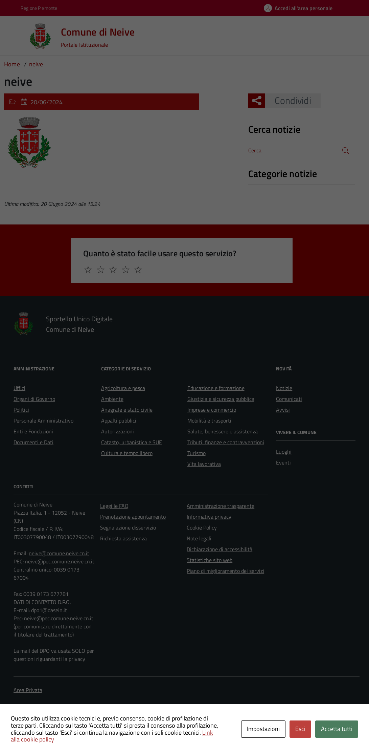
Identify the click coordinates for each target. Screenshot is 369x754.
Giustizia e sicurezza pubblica (220, 399)
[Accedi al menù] (15, 35)
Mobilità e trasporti (209, 420)
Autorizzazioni (117, 431)
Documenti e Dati (33, 442)
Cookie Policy (202, 527)
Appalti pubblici (118, 420)
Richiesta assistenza (123, 538)
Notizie (284, 388)
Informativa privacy (209, 517)
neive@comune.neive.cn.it (59, 553)
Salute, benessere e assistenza (222, 431)
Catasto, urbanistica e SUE (131, 442)
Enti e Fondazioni (33, 431)
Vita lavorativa (204, 464)
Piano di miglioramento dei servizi (225, 571)
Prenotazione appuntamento (133, 517)
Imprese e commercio (211, 410)
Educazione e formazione (216, 388)
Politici (21, 410)
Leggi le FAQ (114, 506)
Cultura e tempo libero (127, 453)
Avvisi (283, 410)
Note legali (199, 538)
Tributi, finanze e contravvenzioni (225, 442)
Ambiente (112, 399)
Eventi (283, 462)
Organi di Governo (34, 399)
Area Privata (28, 690)
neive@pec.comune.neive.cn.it (59, 561)
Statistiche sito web (209, 560)
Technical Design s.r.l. (61, 729)
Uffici (19, 388)
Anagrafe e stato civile (127, 410)
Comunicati (289, 399)
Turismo (196, 453)
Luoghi (284, 452)
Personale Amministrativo (43, 420)
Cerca (254, 150)
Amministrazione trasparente (220, 506)
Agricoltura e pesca (123, 388)
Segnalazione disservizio (128, 527)
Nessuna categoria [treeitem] (272, 188)
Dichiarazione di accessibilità (219, 549)
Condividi (288, 100)
